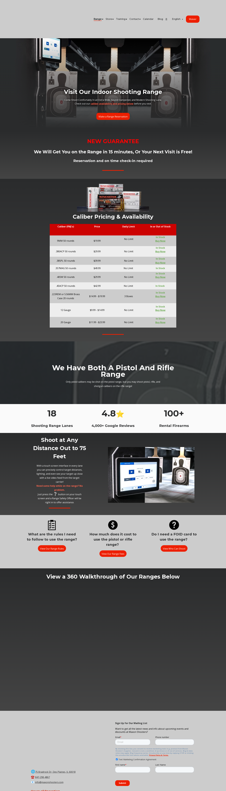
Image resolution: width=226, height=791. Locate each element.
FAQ (176, 783)
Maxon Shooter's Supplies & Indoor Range (107, 779)
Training (120, 7)
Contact (134, 7)
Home (51, 783)
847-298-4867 (42, 717)
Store (109, 7)
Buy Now (160, 228)
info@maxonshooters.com (49, 722)
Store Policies (147, 783)
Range (98, 7)
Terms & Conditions (127, 783)
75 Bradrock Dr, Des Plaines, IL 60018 (55, 712)
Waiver (192, 7)
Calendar (148, 7)
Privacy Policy (164, 783)
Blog (160, 7)
